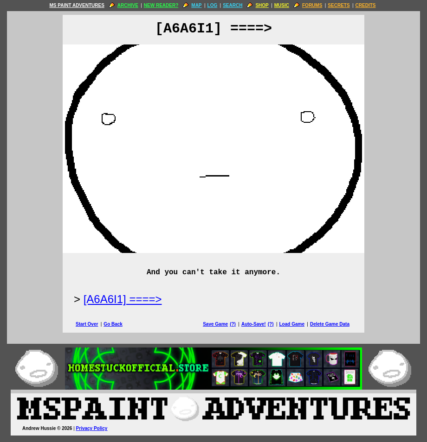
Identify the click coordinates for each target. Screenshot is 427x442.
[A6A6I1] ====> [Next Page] (123, 299)
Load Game (291, 324)
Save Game (215, 324)
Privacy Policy (92, 428)
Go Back (113, 324)
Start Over (87, 324)
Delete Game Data (329, 324)
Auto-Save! (253, 324)
